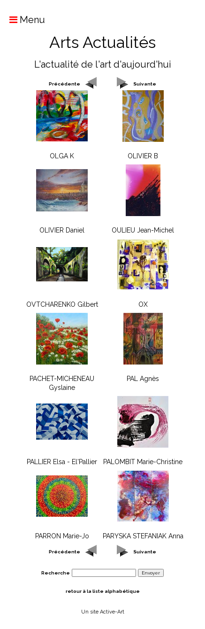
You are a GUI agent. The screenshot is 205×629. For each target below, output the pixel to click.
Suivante (144, 83)
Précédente (64, 83)
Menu (22, 19)
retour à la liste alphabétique (103, 591)
